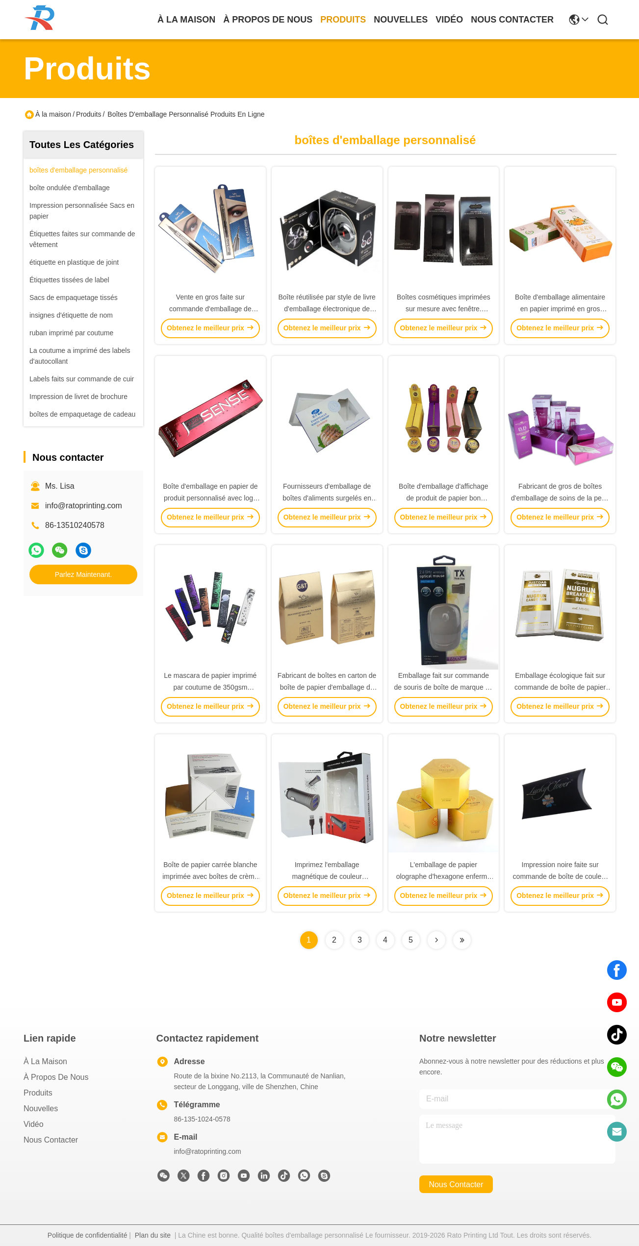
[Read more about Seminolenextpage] (436, 940)
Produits (88, 114)
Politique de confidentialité (88, 1235)
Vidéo (34, 1124)
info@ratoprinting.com (83, 505)
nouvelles (401, 20)
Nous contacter (51, 1140)
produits (343, 20)
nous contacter (512, 20)
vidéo (449, 20)
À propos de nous (267, 20)
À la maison (186, 20)
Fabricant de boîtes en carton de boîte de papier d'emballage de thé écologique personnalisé (327, 687)
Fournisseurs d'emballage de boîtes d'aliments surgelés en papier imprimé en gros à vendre (327, 498)
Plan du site (153, 1235)
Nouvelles (41, 1108)
